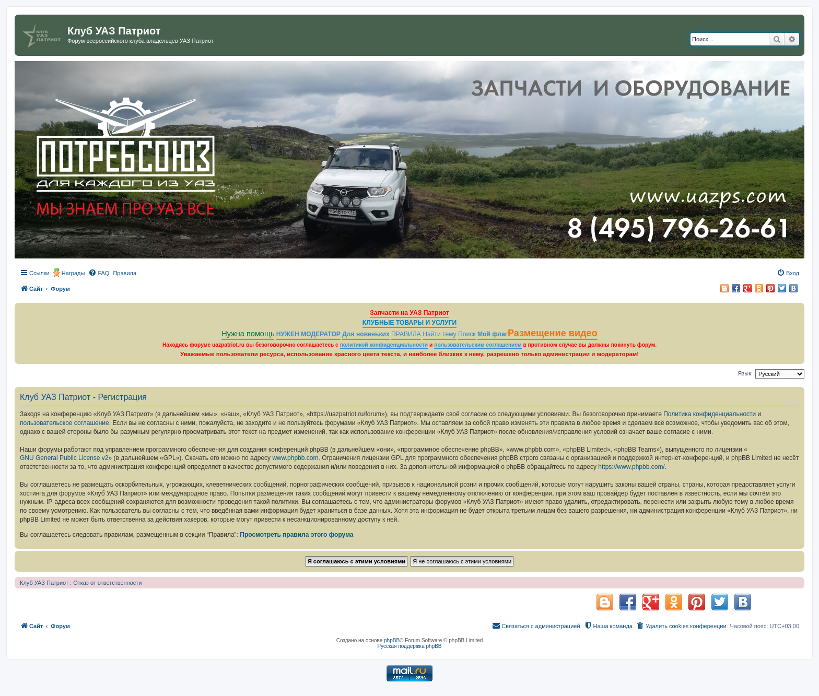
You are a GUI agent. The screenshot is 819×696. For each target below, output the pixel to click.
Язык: (745, 373)
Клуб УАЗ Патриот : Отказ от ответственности (81, 583)
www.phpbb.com (295, 458)
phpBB (392, 640)
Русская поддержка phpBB (409, 646)
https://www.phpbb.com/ (631, 466)
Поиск (467, 334)
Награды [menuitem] (73, 273)
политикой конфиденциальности (384, 345)
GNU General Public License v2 (64, 458)
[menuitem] (98, 273)
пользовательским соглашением (477, 345)
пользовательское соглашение (64, 423)
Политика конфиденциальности (709, 414)
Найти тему (440, 334)
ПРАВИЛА (406, 334)
